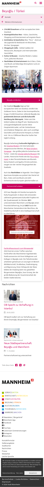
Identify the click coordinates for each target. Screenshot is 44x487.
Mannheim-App (9, 420)
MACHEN (13, 413)
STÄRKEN (13, 403)
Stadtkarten (6, 446)
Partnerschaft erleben (23, 186)
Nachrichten (6, 448)
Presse (4, 451)
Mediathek (6, 454)
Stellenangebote (8, 443)
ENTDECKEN (15, 409)
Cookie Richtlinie (21, 479)
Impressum (6, 482)
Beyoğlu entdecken (23, 100)
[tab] (22, 17)
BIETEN (11, 393)
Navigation (40, 3)
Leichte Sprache (8, 456)
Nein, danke (19, 473)
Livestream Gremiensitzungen (15, 431)
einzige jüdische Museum (27, 154)
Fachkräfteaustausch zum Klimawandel (18, 248)
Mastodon (8, 436)
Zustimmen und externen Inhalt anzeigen (22, 232)
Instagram (8, 433)
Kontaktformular (8, 440)
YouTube (7, 428)
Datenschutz (34, 479)
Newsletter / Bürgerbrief (13, 417)
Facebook (7, 423)
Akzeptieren (33, 473)
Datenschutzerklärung (21, 229)
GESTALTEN (12, 399)
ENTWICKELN (16, 396)
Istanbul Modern (13, 146)
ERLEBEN (12, 406)
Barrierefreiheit (7, 479)
